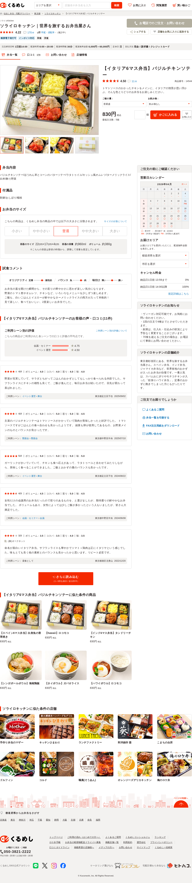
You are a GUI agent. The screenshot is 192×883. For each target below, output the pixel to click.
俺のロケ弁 (163, 780)
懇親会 (25, 438)
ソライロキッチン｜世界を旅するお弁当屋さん (45, 26)
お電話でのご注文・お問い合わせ (162, 23)
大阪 (65, 820)
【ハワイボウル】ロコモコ (106, 683)
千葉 (40, 820)
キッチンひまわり (49, 742)
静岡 (56, 820)
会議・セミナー (30, 518)
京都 (73, 820)
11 (134, 81)
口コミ (34, 55)
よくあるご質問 (155, 409)
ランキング (160, 837)
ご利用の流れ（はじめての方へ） (84, 837)
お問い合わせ (59, 54)
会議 (42, 518)
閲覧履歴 (161, 5)
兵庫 (81, 820)
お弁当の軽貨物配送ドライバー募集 (83, 842)
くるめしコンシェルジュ (137, 837)
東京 (13, 820)
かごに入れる (168, 114)
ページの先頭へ (181, 798)
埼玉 (31, 820)
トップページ (56, 837)
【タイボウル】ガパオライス (62, 683)
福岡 (98, 820)
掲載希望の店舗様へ (84, 847)
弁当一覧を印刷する (157, 417)
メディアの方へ (106, 847)
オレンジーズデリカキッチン (134, 780)
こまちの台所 (165, 742)
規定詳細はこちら (178, 293)
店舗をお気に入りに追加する (173, 31)
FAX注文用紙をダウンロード (163, 425)
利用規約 (127, 842)
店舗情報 (81, 54)
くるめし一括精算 (164, 847)
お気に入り (139, 5)
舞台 (40, 396)
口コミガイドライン (59, 847)
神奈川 (22, 820)
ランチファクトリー (90, 742)
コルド (43, 780)
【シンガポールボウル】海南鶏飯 (19, 683)
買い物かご (183, 5)
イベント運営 (29, 396)
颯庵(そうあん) (87, 780)
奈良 (89, 820)
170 (30, 32)
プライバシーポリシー (161, 842)
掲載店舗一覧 (112, 842)
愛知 (48, 820)
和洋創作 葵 (124, 742)
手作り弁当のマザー (11, 742)
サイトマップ (143, 847)
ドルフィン (6, 780)
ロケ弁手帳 (55, 842)
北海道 (3, 820)
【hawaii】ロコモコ (57, 632)
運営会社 (141, 842)
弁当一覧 (12, 54)
